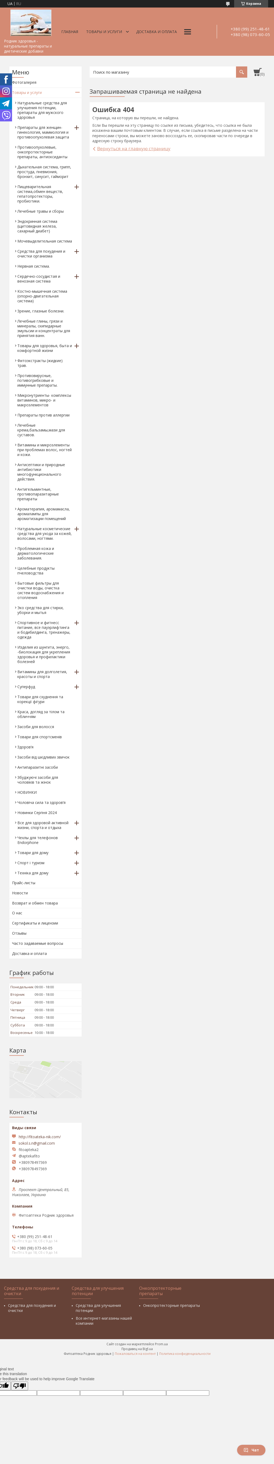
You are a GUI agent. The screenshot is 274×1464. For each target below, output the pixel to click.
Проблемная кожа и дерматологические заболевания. (35, 553)
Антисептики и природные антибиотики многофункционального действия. (41, 472)
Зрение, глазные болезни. (40, 311)
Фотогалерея (24, 82)
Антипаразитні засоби (37, 767)
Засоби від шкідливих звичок (43, 757)
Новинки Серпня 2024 (37, 812)
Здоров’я (25, 746)
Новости (20, 892)
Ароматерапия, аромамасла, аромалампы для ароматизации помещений (43, 513)
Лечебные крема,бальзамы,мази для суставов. (41, 430)
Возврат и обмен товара (35, 903)
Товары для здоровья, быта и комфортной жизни (44, 348)
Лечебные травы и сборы (40, 211)
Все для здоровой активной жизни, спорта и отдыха (42, 825)
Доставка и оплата (156, 31)
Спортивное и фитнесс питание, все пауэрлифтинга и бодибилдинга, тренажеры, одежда (43, 630)
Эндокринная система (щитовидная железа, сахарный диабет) (37, 226)
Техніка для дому (32, 872)
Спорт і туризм (30, 862)
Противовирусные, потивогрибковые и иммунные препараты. (37, 380)
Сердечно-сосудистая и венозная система (38, 279)
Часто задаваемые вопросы (37, 943)
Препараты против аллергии (43, 415)
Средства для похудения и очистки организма (41, 254)
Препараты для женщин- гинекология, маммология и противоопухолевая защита (43, 132)
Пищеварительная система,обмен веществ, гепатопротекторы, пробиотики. (40, 194)
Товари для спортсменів (39, 736)
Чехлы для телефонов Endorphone (37, 840)
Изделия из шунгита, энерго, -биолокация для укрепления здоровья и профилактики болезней (43, 654)
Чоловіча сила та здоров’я (41, 802)
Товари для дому (32, 852)
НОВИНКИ (27, 792)
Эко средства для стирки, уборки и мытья (40, 610)
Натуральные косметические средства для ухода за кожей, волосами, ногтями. (44, 533)
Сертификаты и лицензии (35, 923)
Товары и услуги (104, 31)
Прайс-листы (23, 882)
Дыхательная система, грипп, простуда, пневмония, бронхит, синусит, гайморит (44, 171)
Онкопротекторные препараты (171, 1305)
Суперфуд (26, 686)
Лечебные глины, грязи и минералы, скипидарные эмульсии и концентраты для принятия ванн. (43, 328)
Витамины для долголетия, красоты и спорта (42, 674)
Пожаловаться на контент (135, 1353)
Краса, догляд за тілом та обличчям (40, 714)
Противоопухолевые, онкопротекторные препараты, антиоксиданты (42, 152)
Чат (251, 1450)
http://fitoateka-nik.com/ (40, 1136)
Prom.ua (161, 1344)
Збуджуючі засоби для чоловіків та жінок (37, 780)
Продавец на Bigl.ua (137, 1349)
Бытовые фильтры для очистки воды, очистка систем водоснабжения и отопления (40, 590)
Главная (69, 31)
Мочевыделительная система (44, 241)
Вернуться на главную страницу (133, 148)
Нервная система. (33, 266)
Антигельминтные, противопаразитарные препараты (38, 494)
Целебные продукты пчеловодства (36, 571)
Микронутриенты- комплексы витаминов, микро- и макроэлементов (44, 400)
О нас (17, 912)
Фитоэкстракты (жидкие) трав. (40, 363)
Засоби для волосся (35, 726)
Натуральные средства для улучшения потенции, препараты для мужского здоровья (42, 110)
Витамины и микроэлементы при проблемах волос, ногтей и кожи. (44, 449)
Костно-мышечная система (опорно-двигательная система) (42, 296)
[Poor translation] (19, 1386)
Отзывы (19, 933)
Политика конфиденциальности (185, 1353)
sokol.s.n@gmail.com (36, 1143)
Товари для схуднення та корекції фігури (40, 699)
